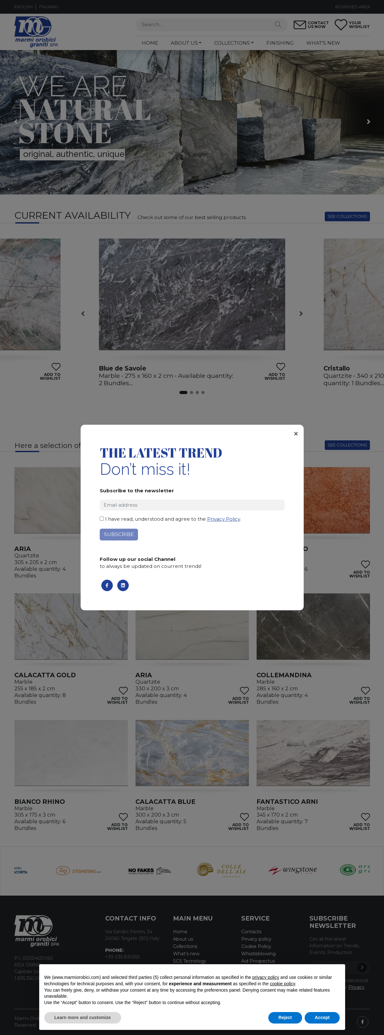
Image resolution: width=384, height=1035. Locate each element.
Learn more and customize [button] (82, 1017)
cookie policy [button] (282, 983)
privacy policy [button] (265, 977)
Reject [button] (285, 1017)
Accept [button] (322, 1017)
